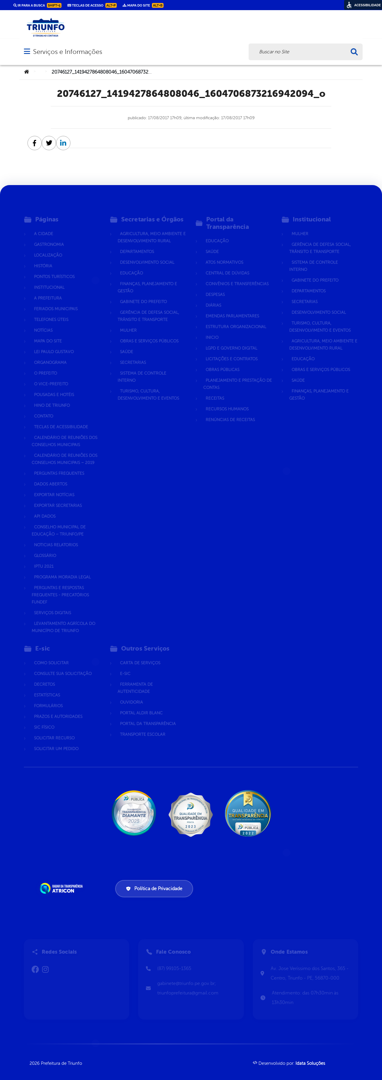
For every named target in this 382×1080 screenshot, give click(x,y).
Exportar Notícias (54, 488)
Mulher (128, 323)
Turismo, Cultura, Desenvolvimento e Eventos (148, 388)
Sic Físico (44, 720)
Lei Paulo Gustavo (54, 345)
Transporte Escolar (142, 727)
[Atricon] (62, 888)
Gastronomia (49, 237)
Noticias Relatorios (56, 538)
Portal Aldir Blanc (141, 706)
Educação (131, 266)
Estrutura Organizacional (236, 320)
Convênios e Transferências (237, 277)
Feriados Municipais (56, 302)
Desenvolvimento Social (147, 255)
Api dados (45, 509)
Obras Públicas (222, 363)
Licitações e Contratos (232, 352)
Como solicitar (51, 656)
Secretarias (133, 355)
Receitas (215, 391)
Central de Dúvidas (227, 266)
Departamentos (137, 245)
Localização (48, 248)
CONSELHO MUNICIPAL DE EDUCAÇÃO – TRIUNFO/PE (59, 524)
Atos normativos (224, 255)
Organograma (50, 355)
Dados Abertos (50, 477)
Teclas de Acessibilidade (61, 420)
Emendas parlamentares (232, 309)
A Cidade (43, 227)
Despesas (215, 287)
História (43, 259)
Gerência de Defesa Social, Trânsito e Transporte (148, 309)
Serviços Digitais (52, 606)
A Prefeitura (48, 291)
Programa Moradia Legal (62, 570)
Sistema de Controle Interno (142, 370)
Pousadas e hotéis (54, 388)
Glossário (45, 549)
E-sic (125, 667)
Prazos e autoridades (58, 709)
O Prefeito (45, 366)
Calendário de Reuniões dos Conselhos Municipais (64, 434)
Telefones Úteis (51, 313)
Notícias (43, 323)
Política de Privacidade (154, 888)
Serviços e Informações (67, 51)
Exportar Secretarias (58, 498)
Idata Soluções (310, 1063)
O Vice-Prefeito (51, 377)
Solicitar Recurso (54, 731)
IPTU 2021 (43, 559)
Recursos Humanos (227, 402)
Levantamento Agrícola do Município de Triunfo (63, 620)
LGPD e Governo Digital (231, 341)
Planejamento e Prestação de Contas (237, 377)
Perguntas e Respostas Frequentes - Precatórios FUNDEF (60, 588)
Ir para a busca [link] (37, 5)
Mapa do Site (48, 334)
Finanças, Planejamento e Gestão (147, 280)
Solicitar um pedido (56, 742)
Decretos (44, 677)
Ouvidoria (131, 695)
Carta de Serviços (140, 656)
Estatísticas (47, 688)
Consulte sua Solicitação (63, 667)
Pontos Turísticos (54, 270)
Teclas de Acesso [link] (92, 5)
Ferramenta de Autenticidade (135, 681)
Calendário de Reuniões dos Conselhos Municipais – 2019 (64, 452)
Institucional (49, 280)
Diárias (213, 298)
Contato (43, 409)
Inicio (212, 330)
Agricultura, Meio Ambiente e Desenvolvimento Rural (152, 230)
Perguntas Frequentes (59, 466)
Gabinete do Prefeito (143, 295)
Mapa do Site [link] (143, 5)
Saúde (126, 345)
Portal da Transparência (148, 717)
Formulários (48, 699)
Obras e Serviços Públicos (149, 334)
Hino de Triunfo (52, 398)
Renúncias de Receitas (230, 413)
